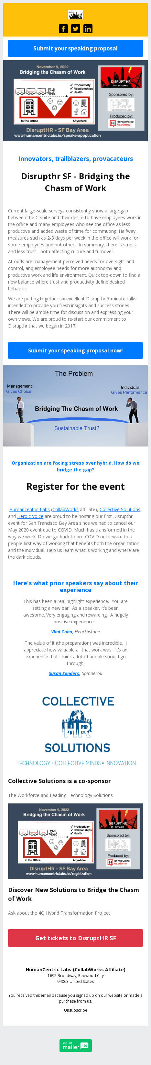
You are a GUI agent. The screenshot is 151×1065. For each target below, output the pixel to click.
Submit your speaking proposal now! (75, 350)
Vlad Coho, (62, 632)
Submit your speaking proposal (75, 48)
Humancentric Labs (29, 509)
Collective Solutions (120, 509)
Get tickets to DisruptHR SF (75, 938)
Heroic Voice (30, 516)
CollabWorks (65, 509)
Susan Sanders (64, 673)
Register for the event (75, 486)
